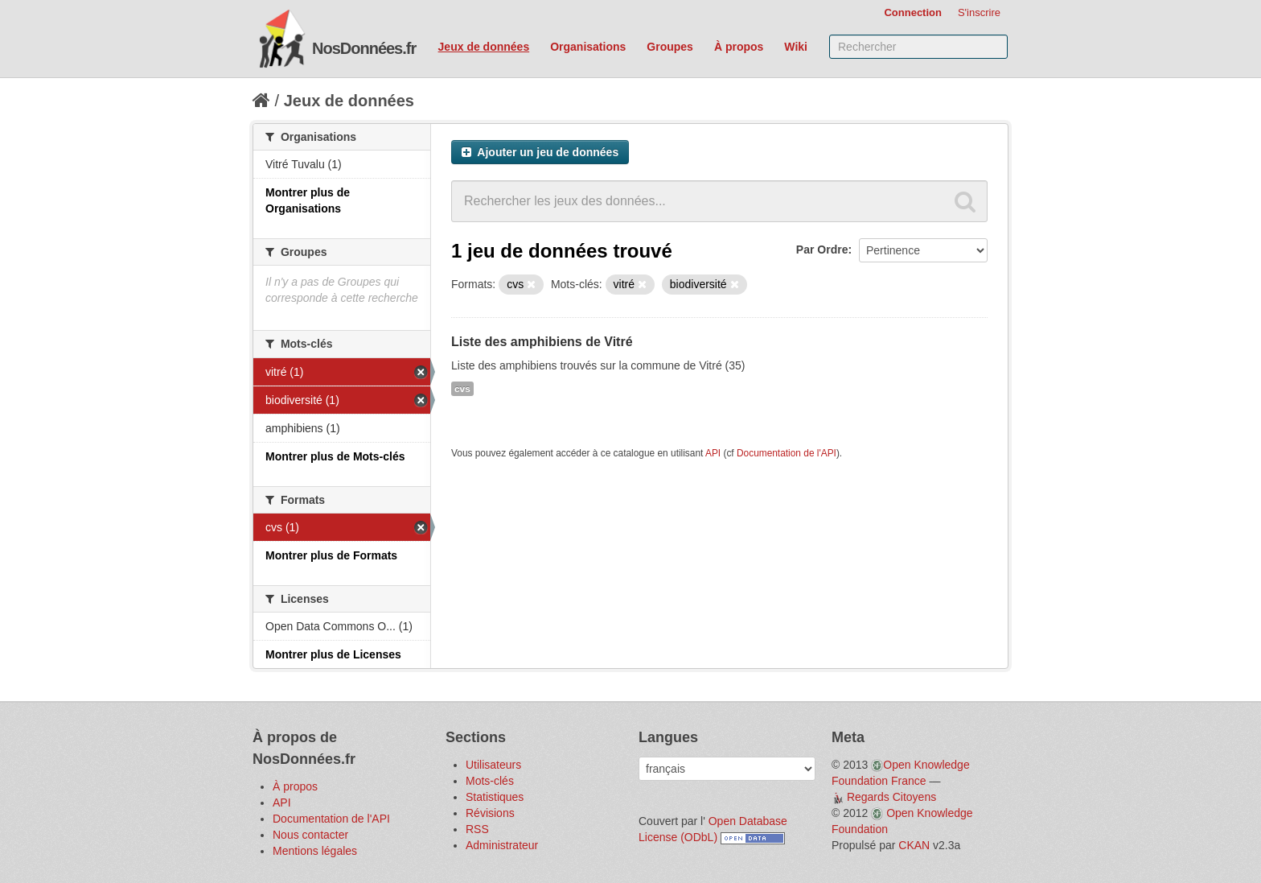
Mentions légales (315, 850)
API (713, 453)
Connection (913, 12)
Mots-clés (490, 780)
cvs (462, 388)
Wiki (795, 46)
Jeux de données (484, 46)
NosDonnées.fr (364, 48)
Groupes (670, 46)
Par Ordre (822, 249)
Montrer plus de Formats (331, 555)
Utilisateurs (493, 764)
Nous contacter (310, 834)
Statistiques (495, 796)
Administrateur (502, 845)
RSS (477, 829)
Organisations (588, 46)
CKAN (914, 845)
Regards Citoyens (891, 796)
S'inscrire (979, 12)
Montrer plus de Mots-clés (335, 456)
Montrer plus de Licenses (333, 654)
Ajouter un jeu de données (540, 152)
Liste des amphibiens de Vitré (542, 342)
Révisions (490, 813)
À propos (738, 46)
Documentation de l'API (786, 453)
